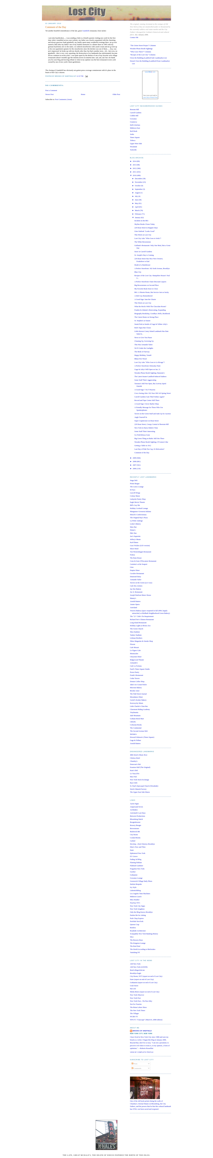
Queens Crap (134, 924)
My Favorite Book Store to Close (146, 289)
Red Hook (133, 131)
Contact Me (134, 37)
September (139, 189)
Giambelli (85, 31)
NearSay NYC (135, 903)
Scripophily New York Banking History (144, 934)
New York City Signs (137, 906)
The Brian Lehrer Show (138, 1007)
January (138, 217)
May (137, 203)
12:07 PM (80, 76)
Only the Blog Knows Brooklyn (141, 912)
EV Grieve (134, 856)
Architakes (134, 810)
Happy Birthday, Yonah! (142, 355)
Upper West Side (136, 143)
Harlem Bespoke (136, 884)
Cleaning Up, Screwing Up (144, 341)
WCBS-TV (134, 1017)
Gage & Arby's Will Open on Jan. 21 (147, 369)
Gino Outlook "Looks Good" (144, 231)
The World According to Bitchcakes (142, 949)
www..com (150, 72)
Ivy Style (133, 887)
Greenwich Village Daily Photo (141, 881)
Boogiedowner (135, 822)
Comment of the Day (55, 27)
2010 (135, 175)
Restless (133, 928)
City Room (134, 835)
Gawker (133, 872)
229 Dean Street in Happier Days (146, 228)
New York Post (135, 998)
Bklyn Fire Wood (140, 359)
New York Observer (137, 995)
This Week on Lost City (142, 235)
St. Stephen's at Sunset (142, 321)
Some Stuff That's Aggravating (145, 380)
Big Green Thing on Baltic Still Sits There (149, 438)
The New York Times (137, 1010)
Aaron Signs (134, 804)
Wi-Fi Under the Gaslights (143, 348)
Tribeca (132, 140)
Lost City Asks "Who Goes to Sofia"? (147, 238)
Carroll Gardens (135, 113)
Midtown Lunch (135, 897)
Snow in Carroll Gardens (143, 252)
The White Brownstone (142, 242)
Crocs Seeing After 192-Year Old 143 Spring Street (152, 393)
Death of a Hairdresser (142, 265)
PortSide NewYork (136, 921)
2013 (135, 165)
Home (83, 94)
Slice (132, 937)
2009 (135, 458)
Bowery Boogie (135, 825)
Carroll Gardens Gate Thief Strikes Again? (149, 397)
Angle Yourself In (140, 417)
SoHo (132, 134)
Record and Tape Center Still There (146, 400)
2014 (135, 161)
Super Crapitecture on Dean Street (146, 421)
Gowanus (133, 119)
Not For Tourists (136, 1004)
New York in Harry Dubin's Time (146, 428)
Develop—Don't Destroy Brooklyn (142, 844)
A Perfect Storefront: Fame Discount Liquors (150, 282)
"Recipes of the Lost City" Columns (142, 55)
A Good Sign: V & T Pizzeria (144, 390)
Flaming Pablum (136, 862)
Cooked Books (135, 838)
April (137, 207)
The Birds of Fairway (142, 352)
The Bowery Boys (136, 940)
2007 (135, 465)
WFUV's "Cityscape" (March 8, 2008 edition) (146, 1020)
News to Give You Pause (143, 337)
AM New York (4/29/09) (139, 967)
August (137, 193)
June (137, 200)
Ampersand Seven (136, 807)
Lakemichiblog (135, 890)
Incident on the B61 (141, 221)
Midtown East (135, 128)
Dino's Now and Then (137, 847)
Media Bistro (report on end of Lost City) (144, 992)
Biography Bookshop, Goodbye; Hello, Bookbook (152, 313)
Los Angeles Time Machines (140, 894)
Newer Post (49, 94)
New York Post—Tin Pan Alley (141, 1001)
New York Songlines (137, 909)
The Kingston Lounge (137, 943)
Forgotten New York (137, 869)
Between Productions (137, 816)
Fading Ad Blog (135, 859)
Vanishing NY (135, 952)
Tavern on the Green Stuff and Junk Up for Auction (152, 414)
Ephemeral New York (137, 853)
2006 (135, 469)
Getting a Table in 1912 (142, 445)
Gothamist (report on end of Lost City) (143, 982)
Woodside (133, 147)
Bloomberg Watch (136, 819)
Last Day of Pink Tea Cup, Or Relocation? (149, 449)
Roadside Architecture (138, 931)
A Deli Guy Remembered (143, 296)
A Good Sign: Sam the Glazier (145, 299)
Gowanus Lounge (136, 878)
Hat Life (133, 989)
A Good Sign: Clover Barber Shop (146, 404)
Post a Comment (51, 90)
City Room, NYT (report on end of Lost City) (146, 976)
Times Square (135, 137)
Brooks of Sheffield (142, 1031)
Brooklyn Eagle (135, 973)
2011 (135, 172)
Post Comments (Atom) (63, 99)
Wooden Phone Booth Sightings (141, 49)
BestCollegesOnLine (137, 970)
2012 (135, 168)
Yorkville (133, 150)
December (139, 178)
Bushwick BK (135, 832)
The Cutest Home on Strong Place (146, 317)
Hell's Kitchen (135, 125)
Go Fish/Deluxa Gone (142, 435)
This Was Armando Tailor (143, 345)
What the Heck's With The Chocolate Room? (150, 306)
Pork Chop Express (137, 918)
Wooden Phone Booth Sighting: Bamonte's (149, 373)
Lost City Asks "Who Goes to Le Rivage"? (149, 362)
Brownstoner (134, 828)
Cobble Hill (134, 116)
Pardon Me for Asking (138, 915)
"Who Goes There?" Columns (140, 52)
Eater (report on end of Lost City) (142, 979)
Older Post (116, 94)
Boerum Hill (134, 109)
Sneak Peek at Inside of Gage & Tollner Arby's (150, 324)
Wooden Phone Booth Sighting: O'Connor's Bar (151, 442)
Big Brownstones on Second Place (146, 285)
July (136, 196)
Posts (134, 1064)
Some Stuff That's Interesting (144, 431)
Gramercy (133, 122)
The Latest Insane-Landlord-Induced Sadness (150, 376)
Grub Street (134, 986)
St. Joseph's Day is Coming (144, 255)
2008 (135, 461)
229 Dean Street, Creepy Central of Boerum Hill (151, 424)
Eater (132, 850)
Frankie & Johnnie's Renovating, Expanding (150, 310)
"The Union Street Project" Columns (143, 45)
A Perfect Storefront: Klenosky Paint (147, 366)
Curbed (132, 841)
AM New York (135, 964)
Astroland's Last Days (137, 813)
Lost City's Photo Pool (150, 97)
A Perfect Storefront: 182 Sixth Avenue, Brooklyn (152, 268)
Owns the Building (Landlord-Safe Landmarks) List (148, 58)
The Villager (134, 1013)
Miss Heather (135, 900)
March (137, 210)
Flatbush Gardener (136, 866)
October (138, 186)
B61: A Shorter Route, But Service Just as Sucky (151, 292)
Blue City (137, 272)
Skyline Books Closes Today (144, 224)
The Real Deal (135, 946)
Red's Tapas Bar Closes (142, 328)
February (138, 214)
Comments (136, 1068)
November (139, 182)
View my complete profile (142, 1052)
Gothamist (133, 875)
